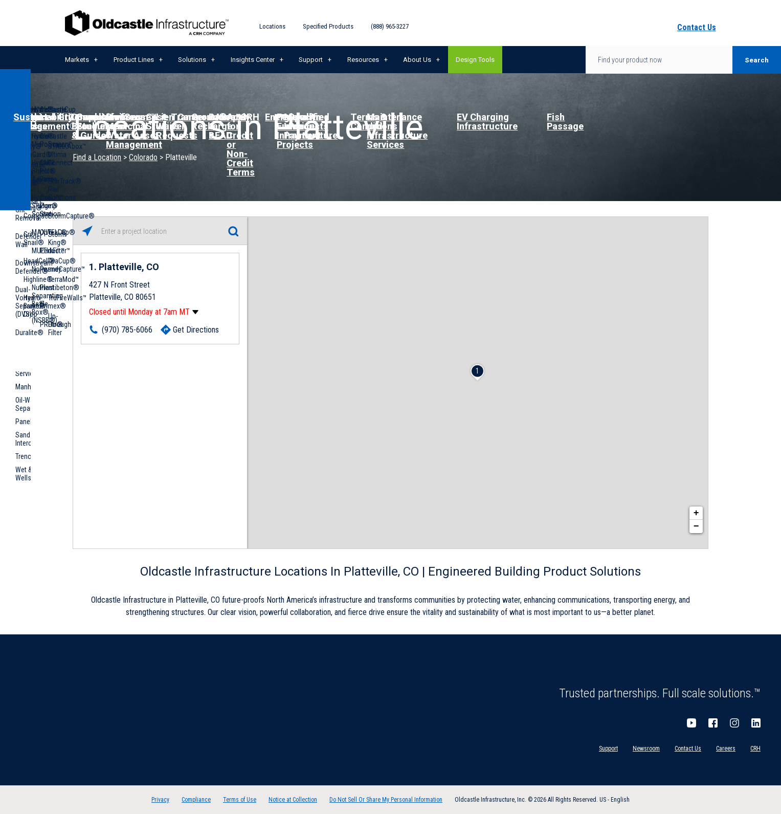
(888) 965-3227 (390, 26)
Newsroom (646, 748)
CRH (755, 748)
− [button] (696, 526)
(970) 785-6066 (127, 330)
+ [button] (696, 513)
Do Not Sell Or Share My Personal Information (385, 799)
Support (311, 59)
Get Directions (196, 330)
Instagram (734, 723)
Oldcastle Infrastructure (147, 23)
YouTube (691, 723)
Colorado (143, 157)
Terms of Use (239, 799)
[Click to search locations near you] (87, 231)
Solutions (192, 59)
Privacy (160, 799)
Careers (725, 748)
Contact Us (688, 748)
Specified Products (328, 26)
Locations (272, 26)
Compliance (196, 799)
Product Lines (134, 59)
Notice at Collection (293, 799)
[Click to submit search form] (233, 231)
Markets (77, 59)
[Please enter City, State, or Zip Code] (160, 231)
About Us (417, 59)
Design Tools (475, 59)
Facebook (713, 723)
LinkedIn (756, 723)
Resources (363, 59)
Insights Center (253, 59)
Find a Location (97, 157)
